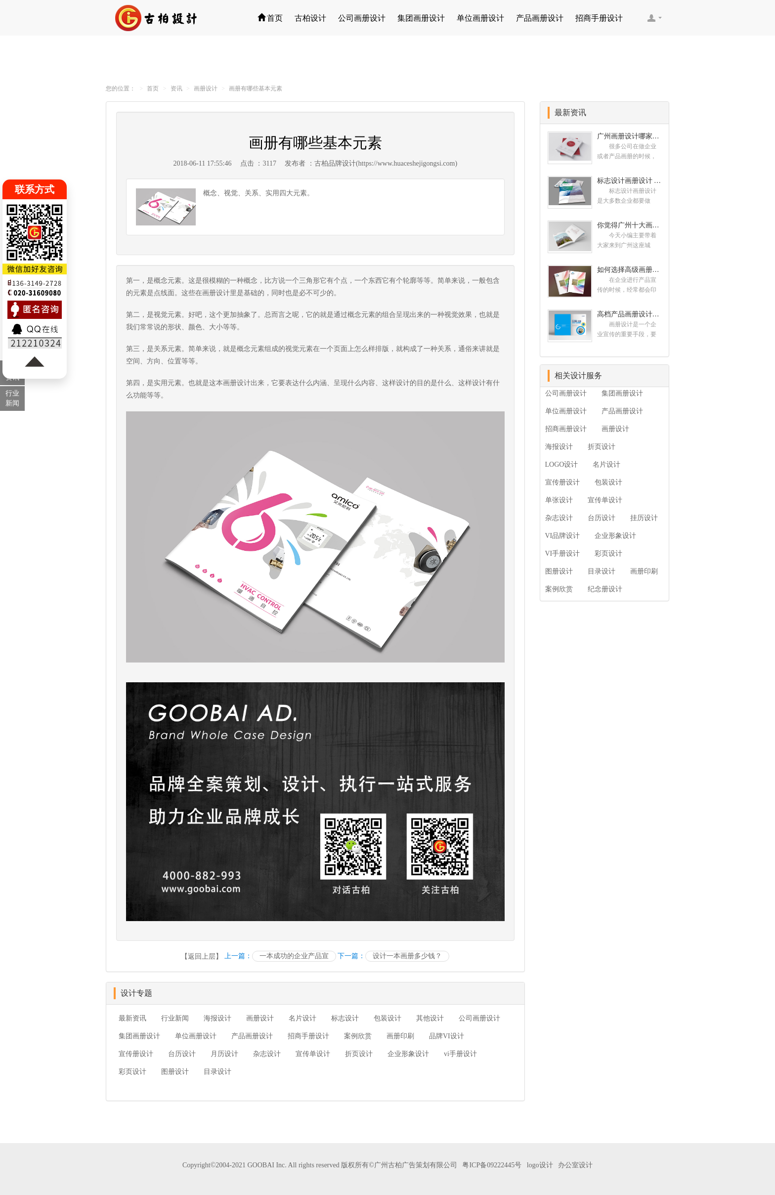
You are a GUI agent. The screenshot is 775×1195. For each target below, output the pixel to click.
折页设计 (359, 1054)
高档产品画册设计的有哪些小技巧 (629, 314)
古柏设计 (310, 18)
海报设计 (217, 1018)
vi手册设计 (460, 1054)
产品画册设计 (539, 18)
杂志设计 (267, 1054)
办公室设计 (575, 1165)
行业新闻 (175, 1018)
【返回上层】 (201, 956)
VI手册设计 (562, 553)
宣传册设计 (136, 1054)
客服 (654, 18)
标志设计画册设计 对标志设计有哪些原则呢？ (629, 180)
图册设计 (175, 1071)
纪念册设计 (605, 589)
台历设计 (182, 1054)
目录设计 (217, 1071)
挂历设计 (644, 518)
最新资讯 (132, 1018)
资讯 (176, 88)
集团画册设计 (421, 18)
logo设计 (540, 1165)
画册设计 (205, 88)
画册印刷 (400, 1036)
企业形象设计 (408, 1054)
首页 (270, 18)
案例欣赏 (358, 1036)
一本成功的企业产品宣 (294, 956)
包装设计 (387, 1018)
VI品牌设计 (562, 535)
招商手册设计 (599, 18)
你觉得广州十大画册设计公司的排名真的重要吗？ (629, 225)
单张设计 (559, 500)
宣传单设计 (313, 1054)
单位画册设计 (480, 18)
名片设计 (302, 1018)
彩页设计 (132, 1071)
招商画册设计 (566, 429)
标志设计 (345, 1018)
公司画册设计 (362, 18)
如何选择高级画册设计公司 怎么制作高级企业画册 (629, 269)
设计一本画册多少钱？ (407, 956)
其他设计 (430, 1018)
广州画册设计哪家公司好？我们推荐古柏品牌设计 (629, 136)
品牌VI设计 (446, 1036)
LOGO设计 (561, 464)
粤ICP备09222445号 (491, 1165)
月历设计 (224, 1054)
